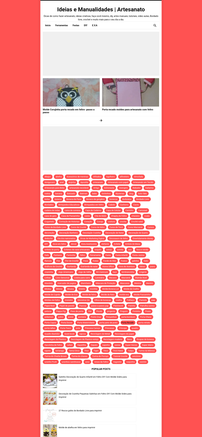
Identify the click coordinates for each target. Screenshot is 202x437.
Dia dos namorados (66, 238)
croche (123, 221)
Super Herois (131, 345)
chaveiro (135, 216)
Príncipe (123, 328)
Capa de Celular (113, 210)
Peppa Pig (61, 311)
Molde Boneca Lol (110, 289)
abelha (59, 176)
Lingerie (142, 272)
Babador (136, 188)
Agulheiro (110, 176)
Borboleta (126, 199)
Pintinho (136, 311)
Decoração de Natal (115, 233)
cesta (87, 216)
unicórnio (136, 356)
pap (153, 300)
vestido (143, 362)
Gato (146, 261)
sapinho (106, 345)
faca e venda (142, 249)
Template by (134, 430)
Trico (105, 351)
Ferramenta (95, 255)
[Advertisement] (101, 54)
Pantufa (142, 300)
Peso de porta (77, 311)
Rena (129, 339)
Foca (85, 261)
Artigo (96, 188)
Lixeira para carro (82, 278)
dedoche (49, 238)
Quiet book (69, 334)
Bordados (49, 205)
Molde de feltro (89, 294)
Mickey (48, 289)
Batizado (71, 193)
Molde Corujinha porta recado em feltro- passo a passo (70, 109)
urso (87, 362)
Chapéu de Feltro (119, 216)
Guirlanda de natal (89, 266)
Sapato (94, 345)
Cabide (112, 205)
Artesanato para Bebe (54, 188)
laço (115, 272)
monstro (69, 300)
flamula (48, 261)
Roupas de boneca (145, 339)
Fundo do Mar (109, 261)
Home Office (108, 266)
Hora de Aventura (127, 266)
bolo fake (142, 193)
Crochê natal (137, 221)
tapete (47, 351)
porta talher (50, 328)
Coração (88, 221)
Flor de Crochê (71, 261)
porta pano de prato (108, 322)
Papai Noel (50, 306)
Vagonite (117, 362)
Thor (86, 351)
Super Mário (147, 345)
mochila (93, 289)
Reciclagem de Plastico (55, 339)
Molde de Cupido (52, 294)
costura (111, 221)
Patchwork (118, 306)
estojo (109, 249)
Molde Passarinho (142, 294)
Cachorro (124, 205)
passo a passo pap (99, 306)
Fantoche (71, 255)
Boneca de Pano (73, 199)
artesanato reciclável (78, 188)
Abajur (48, 176)
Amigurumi (50, 182)
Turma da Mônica (146, 351)
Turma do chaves (79, 356)
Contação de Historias (69, 221)
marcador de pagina (67, 283)
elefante (105, 244)
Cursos (150, 227)
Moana (70, 289)
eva (129, 249)
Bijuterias (120, 193)
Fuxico (124, 261)
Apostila (84, 182)
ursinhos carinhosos (71, 362)
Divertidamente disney (143, 238)
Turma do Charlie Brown (56, 356)
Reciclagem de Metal (100, 334)
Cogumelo (49, 221)
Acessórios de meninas (77, 176)
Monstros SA (83, 300)
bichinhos (106, 193)
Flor (58, 261)
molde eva (124, 294)
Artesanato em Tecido (143, 182)
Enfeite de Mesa (132, 244)
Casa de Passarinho (70, 216)
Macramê (126, 278)
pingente (111, 311)
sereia (117, 345)
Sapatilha (81, 345)
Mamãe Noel (141, 278)
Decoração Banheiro (68, 233)
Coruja (100, 221)
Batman (83, 193)
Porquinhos (111, 317)
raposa (82, 334)
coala (146, 216)
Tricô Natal (118, 351)
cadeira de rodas (52, 210)
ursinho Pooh (51, 362)
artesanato (98, 182)
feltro (82, 255)
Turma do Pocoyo (100, 356)
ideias (142, 266)
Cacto (136, 205)
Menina (137, 283)
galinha (135, 261)
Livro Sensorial (62, 278)
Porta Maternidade (85, 322)
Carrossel (142, 210)
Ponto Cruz (96, 317)
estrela (120, 249)
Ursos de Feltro (101, 362)
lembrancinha (128, 272)
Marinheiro (86, 283)
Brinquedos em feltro (94, 205)
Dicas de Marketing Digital (92, 238)
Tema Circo (74, 351)
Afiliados (97, 176)
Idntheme (140, 430)
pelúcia (48, 311)
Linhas (48, 278)
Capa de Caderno (93, 210)
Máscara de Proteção (105, 283)
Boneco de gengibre (95, 199)
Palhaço (130, 300)
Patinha (131, 306)
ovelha (119, 300)
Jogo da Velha (84, 272)
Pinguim (124, 311)
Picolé (99, 311)
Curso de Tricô (116, 227)
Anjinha (72, 182)
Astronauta (109, 188)
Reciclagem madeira (113, 339)
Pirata (148, 311)
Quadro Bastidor (52, 334)
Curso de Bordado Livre (55, 227)
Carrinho (129, 210)
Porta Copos (50, 322)
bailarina (149, 188)
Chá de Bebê (100, 216)
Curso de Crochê (78, 227)
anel (62, 182)
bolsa (47, 199)
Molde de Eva (71, 294)
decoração (49, 233)
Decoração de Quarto (138, 233)
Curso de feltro (97, 227)
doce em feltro (59, 244)
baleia (47, 193)
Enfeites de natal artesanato (77, 249)
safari (69, 345)
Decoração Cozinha (92, 233)
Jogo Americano (65, 272)
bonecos (113, 199)
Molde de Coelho (131, 289)
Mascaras (124, 283)
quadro (135, 328)
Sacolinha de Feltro (53, 345)
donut (73, 244)
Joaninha (49, 272)
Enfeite (117, 244)
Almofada (138, 176)
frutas (95, 261)
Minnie (59, 289)
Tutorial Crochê (120, 356)
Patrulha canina (147, 306)
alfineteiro (124, 176)
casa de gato (50, 216)
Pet (89, 311)
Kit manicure (102, 272)
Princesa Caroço (92, 328)
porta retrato (144, 322)
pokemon (49, 317)
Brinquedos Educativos (69, 205)
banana (58, 193)
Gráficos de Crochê (53, 266)
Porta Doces (66, 322)
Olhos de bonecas (103, 300)
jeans (152, 266)
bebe (94, 193)
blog (131, 193)
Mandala (49, 283)
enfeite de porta (52, 249)
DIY (46, 244)
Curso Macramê (135, 227)
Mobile (82, 289)
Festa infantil (122, 255)
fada (47, 255)
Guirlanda (71, 266)
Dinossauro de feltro (118, 238)
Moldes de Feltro (52, 300)
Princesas (109, 328)
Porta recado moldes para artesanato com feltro (126, 109)
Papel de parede (67, 306)
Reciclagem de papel (124, 334)
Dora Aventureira (89, 244)
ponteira (82, 317)
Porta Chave (145, 317)
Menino (149, 283)
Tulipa (131, 351)
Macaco (113, 278)
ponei (70, 317)
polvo (60, 317)
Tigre (96, 351)
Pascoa (82, 306)
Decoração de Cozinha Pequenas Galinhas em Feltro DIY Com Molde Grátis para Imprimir (137, 380)
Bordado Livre (142, 199)
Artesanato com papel (118, 182)
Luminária (99, 278)
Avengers (123, 188)
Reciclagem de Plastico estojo (84, 339)
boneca (58, 199)
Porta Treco (65, 328)
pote (78, 328)
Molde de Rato (107, 294)
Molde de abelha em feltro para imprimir (136, 394)
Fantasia (58, 255)
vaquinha (130, 362)
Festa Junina (138, 255)
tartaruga (60, 351)
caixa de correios (72, 210)
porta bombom (128, 317)
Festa (108, 255)
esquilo (98, 249)
